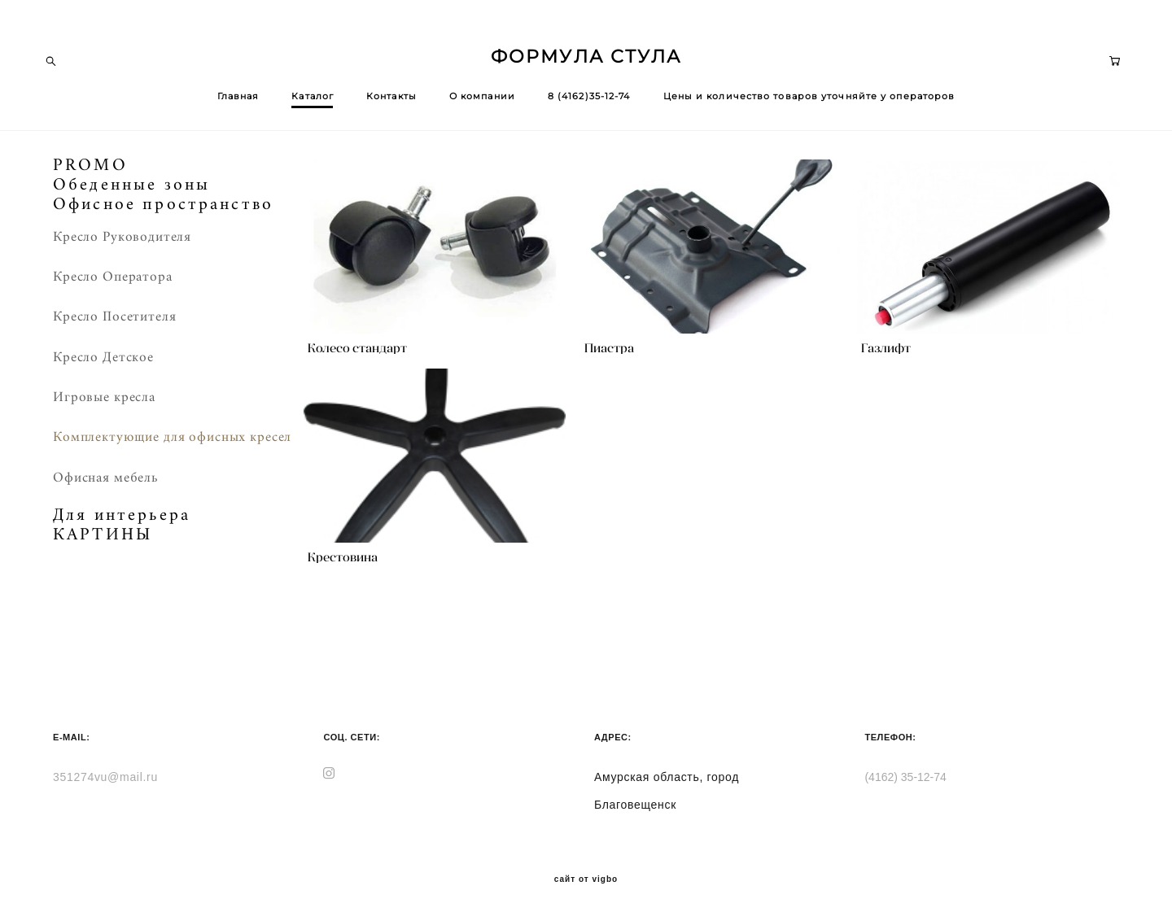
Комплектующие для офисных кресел (172, 445)
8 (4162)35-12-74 (589, 100)
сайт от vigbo (586, 861)
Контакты (391, 100)
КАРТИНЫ (102, 543)
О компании (482, 100)
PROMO (90, 173)
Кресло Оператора (113, 284)
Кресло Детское (103, 364)
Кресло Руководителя (122, 244)
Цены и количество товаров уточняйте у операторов (809, 100)
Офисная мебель (105, 484)
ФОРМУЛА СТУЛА (586, 61)
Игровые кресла (104, 405)
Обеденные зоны (131, 193)
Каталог (312, 100)
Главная (238, 100)
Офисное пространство (163, 212)
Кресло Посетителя (114, 324)
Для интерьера (121, 523)
